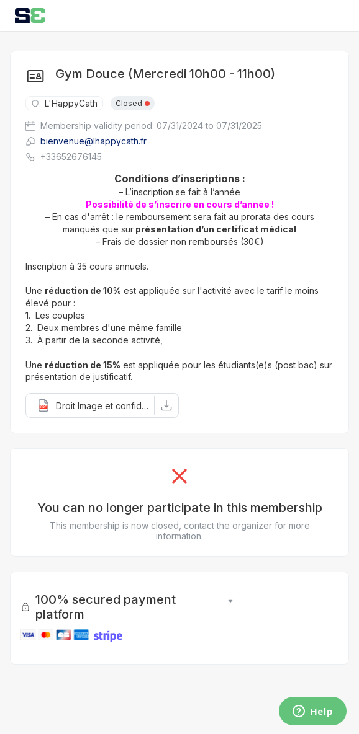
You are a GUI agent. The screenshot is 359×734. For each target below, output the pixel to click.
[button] (90, 405)
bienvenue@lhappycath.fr (86, 141)
